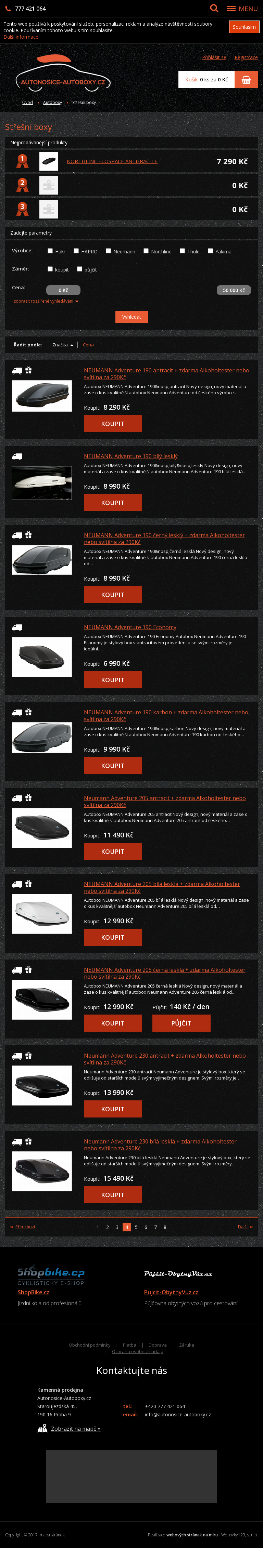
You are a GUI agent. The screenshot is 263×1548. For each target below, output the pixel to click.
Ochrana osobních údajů (137, 1351)
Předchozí (22, 1227)
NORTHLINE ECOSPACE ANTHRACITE (112, 161)
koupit (62, 269)
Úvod (27, 102)
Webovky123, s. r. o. (239, 1535)
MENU (248, 8)
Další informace (20, 37)
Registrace (246, 57)
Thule (193, 251)
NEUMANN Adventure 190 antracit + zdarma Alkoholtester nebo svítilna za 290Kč (166, 374)
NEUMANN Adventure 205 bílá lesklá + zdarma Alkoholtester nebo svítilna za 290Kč (162, 887)
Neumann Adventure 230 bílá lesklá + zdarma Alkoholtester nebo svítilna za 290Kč (160, 1145)
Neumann (124, 251)
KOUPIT (113, 424)
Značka (60, 345)
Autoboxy (52, 102)
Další (245, 1227)
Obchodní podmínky (90, 1345)
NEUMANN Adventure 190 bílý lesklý (131, 456)
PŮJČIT (181, 1023)
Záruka (186, 1345)
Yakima (223, 251)
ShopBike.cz (33, 1292)
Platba (129, 1345)
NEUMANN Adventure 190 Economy (130, 627)
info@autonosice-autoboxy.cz (178, 1414)
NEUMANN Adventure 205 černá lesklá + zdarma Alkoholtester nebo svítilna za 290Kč (165, 973)
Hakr (60, 251)
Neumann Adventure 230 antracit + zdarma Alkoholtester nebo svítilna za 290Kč (165, 1059)
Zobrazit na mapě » (69, 1428)
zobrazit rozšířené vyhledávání (46, 301)
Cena (88, 345)
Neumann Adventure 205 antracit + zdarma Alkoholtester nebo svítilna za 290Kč (165, 801)
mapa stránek (52, 1535)
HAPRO (89, 251)
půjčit (91, 269)
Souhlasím (244, 27)
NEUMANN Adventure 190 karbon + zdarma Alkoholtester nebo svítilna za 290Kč (166, 716)
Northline (161, 251)
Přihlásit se (214, 57)
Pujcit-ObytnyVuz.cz (171, 1292)
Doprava (158, 1345)
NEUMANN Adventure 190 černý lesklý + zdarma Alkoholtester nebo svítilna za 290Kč (164, 538)
